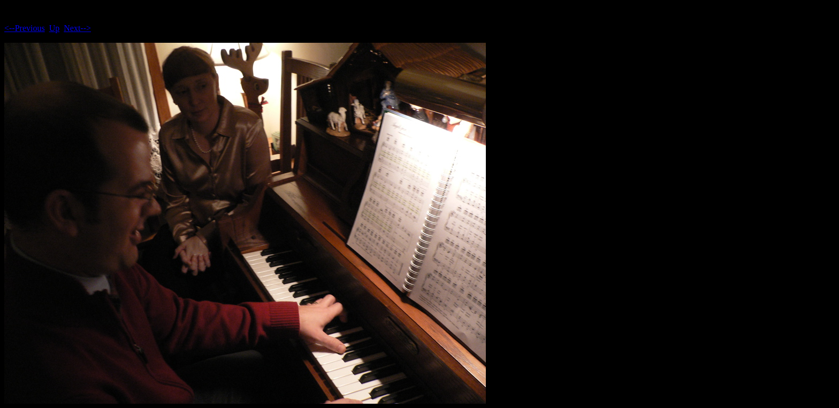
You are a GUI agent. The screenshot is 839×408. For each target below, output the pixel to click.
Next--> (77, 28)
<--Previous (24, 28)
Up (54, 28)
